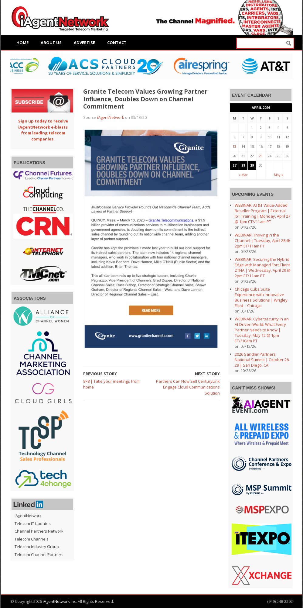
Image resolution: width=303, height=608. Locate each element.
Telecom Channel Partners (39, 554)
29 (252, 165)
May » (278, 174)
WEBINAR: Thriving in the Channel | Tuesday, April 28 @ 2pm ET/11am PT (262, 240)
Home (22, 42)
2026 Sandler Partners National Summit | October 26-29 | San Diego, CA (262, 359)
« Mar (243, 174)
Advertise (84, 42)
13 (234, 146)
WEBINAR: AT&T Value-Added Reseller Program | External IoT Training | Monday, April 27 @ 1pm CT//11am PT (262, 213)
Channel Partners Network (39, 531)
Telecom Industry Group (37, 546)
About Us (51, 42)
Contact (117, 42)
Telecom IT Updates (33, 523)
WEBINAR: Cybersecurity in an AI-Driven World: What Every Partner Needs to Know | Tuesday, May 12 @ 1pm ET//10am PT (262, 330)
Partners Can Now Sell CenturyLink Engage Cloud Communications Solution (188, 387)
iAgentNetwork (110, 117)
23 (261, 156)
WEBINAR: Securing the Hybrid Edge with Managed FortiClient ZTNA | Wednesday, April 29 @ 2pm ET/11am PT (263, 267)
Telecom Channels (32, 539)
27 (234, 165)
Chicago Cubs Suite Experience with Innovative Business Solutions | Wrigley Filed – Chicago (261, 297)
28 (243, 165)
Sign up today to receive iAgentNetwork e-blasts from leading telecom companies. (43, 130)
